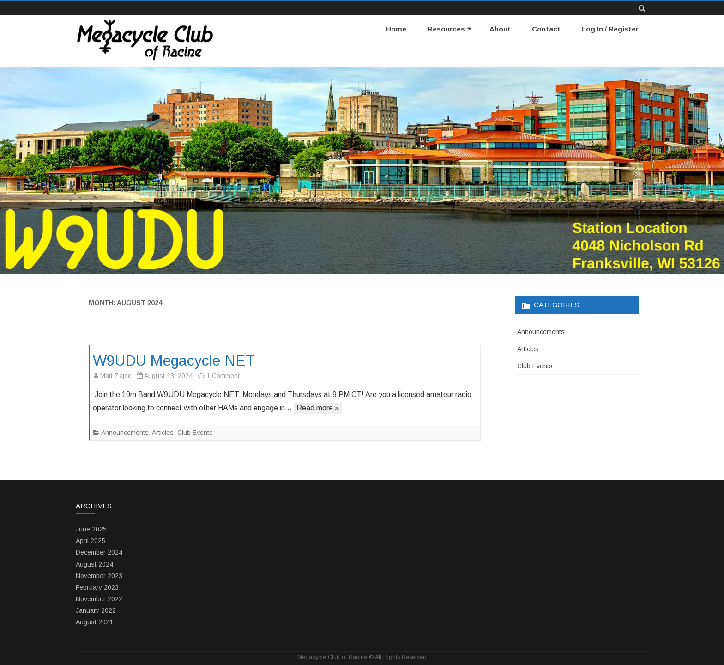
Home (396, 29)
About (500, 29)
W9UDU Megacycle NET (174, 360)
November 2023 (99, 576)
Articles (163, 432)
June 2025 (91, 529)
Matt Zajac (115, 375)
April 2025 (90, 540)
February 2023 (97, 587)
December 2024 (99, 552)
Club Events (195, 432)
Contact (546, 29)
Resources (446, 29)
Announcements (125, 432)
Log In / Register (610, 29)
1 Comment (223, 375)
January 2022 (96, 610)
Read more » (317, 408)
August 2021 (94, 622)
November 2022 (99, 599)
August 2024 (94, 564)
